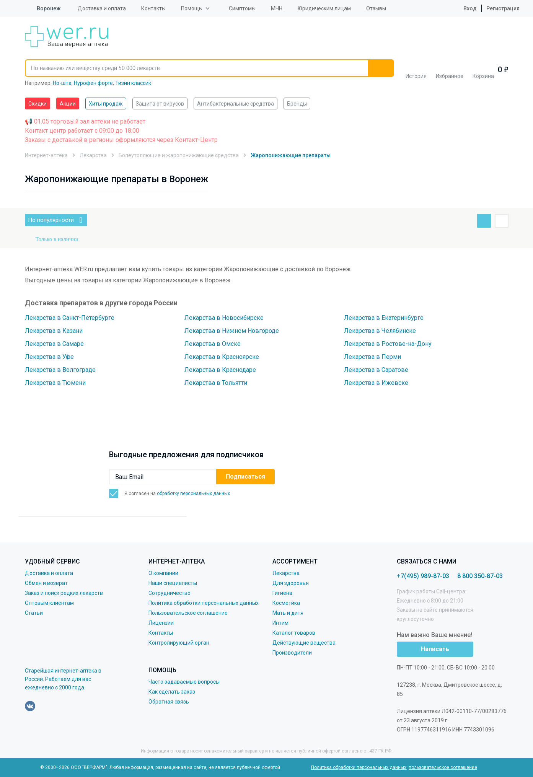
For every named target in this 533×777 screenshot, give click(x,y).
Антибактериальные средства (235, 104)
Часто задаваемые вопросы (184, 682)
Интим (280, 623)
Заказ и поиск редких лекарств (64, 593)
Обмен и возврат (46, 583)
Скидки (37, 104)
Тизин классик (133, 83)
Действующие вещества (304, 643)
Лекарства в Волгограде (60, 369)
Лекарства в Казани (54, 330)
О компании (163, 573)
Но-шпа (62, 83)
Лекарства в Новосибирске (224, 317)
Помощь (191, 8)
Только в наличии (57, 239)
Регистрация (503, 8)
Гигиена (282, 593)
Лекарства (286, 573)
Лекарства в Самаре (54, 343)
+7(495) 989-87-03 (423, 576)
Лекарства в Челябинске (380, 330)
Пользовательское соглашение (188, 613)
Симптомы (242, 8)
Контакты (153, 8)
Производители (292, 653)
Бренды (297, 104)
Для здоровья (290, 583)
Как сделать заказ (171, 692)
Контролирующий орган (178, 643)
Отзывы (376, 8)
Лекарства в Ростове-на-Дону (388, 343)
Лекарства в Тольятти (215, 382)
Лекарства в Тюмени (55, 382)
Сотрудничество (169, 593)
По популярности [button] (57, 220)
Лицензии (161, 623)
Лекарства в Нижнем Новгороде (231, 330)
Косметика (286, 603)
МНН (276, 8)
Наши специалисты (172, 583)
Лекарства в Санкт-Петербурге (69, 317)
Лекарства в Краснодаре (220, 369)
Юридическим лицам (324, 8)
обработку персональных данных (193, 493)
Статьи (34, 613)
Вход (464, 8)
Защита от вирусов (160, 104)
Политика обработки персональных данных (203, 603)
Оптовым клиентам (49, 603)
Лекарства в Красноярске (221, 356)
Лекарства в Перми (372, 356)
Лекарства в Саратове (376, 369)
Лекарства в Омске (212, 343)
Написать (435, 649)
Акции (68, 104)
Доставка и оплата (102, 8)
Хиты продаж (106, 104)
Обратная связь (168, 702)
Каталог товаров (293, 633)
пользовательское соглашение (443, 767)
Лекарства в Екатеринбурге (384, 317)
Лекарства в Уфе (49, 356)
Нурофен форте (93, 83)
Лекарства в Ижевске (376, 382)
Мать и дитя (287, 613)
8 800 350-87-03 (480, 576)
